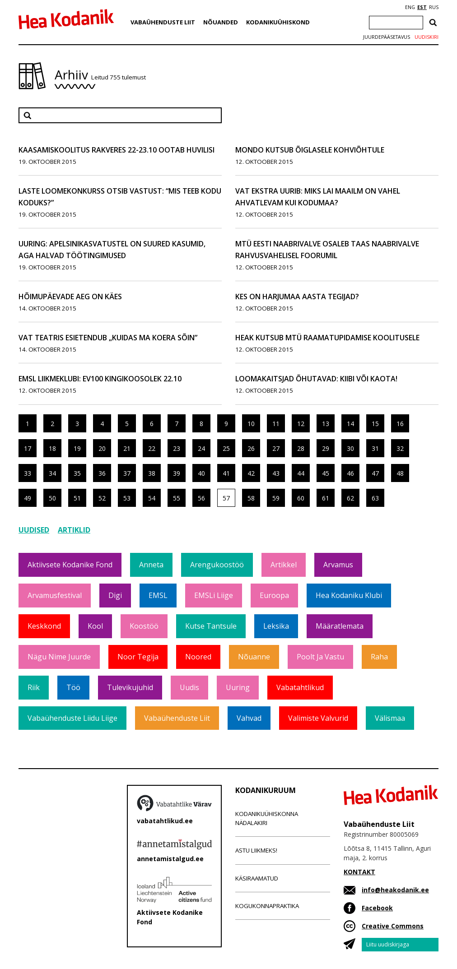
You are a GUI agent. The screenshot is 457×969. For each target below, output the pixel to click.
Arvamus (338, 565)
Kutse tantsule (211, 626)
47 (375, 473)
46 (350, 473)
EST (422, 7)
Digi (115, 595)
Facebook (377, 908)
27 (276, 448)
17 (27, 448)
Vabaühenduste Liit (163, 22)
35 (77, 473)
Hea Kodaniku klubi (349, 595)
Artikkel (283, 565)
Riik (34, 687)
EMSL (158, 595)
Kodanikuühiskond (278, 22)
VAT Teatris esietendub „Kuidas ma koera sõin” (108, 338)
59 (276, 498)
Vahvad (249, 718)
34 (52, 473)
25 (226, 448)
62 (350, 498)
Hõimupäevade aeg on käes (70, 296)
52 (102, 498)
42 (251, 473)
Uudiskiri (426, 37)
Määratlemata (340, 626)
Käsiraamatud (256, 878)
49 (27, 498)
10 (251, 423)
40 (201, 473)
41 (226, 473)
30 (350, 448)
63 (375, 498)
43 (276, 473)
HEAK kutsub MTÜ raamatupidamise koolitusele (327, 338)
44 (300, 473)
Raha (379, 657)
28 (300, 448)
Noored (198, 657)
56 (201, 498)
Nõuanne (254, 657)
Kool (95, 626)
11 (276, 423)
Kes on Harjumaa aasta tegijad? (297, 296)
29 (325, 448)
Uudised (34, 530)
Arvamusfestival (55, 595)
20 (102, 448)
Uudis (189, 687)
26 (251, 448)
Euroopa (274, 595)
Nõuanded (220, 22)
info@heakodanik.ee (395, 890)
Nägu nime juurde (59, 657)
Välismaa (390, 718)
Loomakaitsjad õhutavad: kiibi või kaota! (316, 379)
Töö (73, 687)
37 (127, 473)
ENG (410, 7)
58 (251, 498)
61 (325, 498)
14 (350, 423)
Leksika (276, 626)
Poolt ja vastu (320, 657)
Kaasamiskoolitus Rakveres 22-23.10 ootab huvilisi (117, 150)
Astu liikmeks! (256, 850)
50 (52, 498)
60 (300, 498)
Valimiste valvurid (318, 718)
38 (151, 473)
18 (52, 448)
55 (176, 498)
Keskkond (44, 626)
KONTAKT (359, 871)
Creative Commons (393, 926)
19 (77, 448)
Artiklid (74, 530)
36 (102, 473)
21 (127, 448)
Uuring (238, 687)
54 (151, 498)
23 (176, 448)
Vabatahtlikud (300, 687)
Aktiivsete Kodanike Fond (70, 565)
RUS (433, 7)
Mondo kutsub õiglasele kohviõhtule (309, 150)
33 (27, 473)
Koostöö (144, 626)
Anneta (151, 565)
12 (300, 423)
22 (151, 448)
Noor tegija (138, 657)
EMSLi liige (213, 595)
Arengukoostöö (217, 565)
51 (77, 498)
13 (325, 423)
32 (400, 448)
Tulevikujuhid (130, 687)
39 (176, 473)
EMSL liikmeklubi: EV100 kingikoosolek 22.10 (100, 379)
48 (400, 473)
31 (375, 448)
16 (400, 423)
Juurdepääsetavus (386, 37)
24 (201, 448)
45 (325, 473)
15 (375, 423)
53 (127, 498)
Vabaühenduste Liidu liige (72, 718)
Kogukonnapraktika (267, 906)
